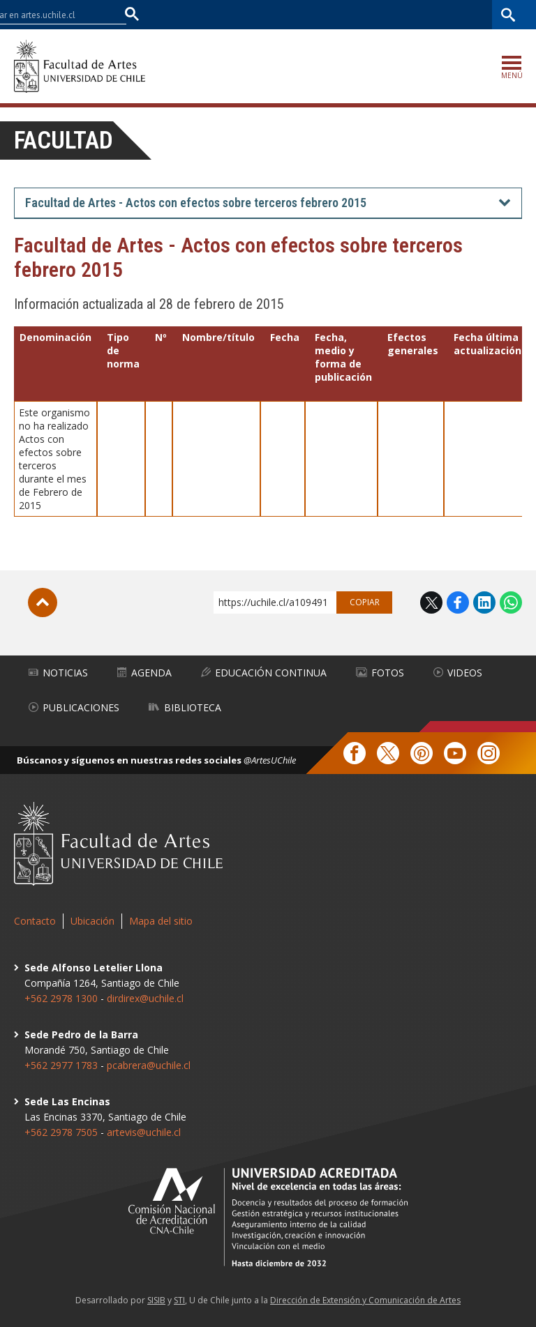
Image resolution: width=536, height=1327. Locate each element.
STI (179, 1300)
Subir (42, 602)
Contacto (35, 920)
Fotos (380, 672)
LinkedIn (484, 602)
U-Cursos (361, 14)
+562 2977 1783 (61, 1065)
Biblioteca (185, 707)
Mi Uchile (411, 14)
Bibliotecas (465, 14)
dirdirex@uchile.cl (145, 998)
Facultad (63, 140)
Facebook (458, 602)
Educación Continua (264, 672)
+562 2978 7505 (61, 1132)
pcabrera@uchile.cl (149, 1065)
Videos (457, 672)
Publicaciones (74, 707)
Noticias (58, 672)
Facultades (289, 14)
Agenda (144, 672)
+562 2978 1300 (61, 998)
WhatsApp (511, 602)
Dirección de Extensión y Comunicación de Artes (365, 1300)
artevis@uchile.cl (144, 1132)
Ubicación (92, 920)
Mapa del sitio (161, 920)
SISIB (156, 1300)
